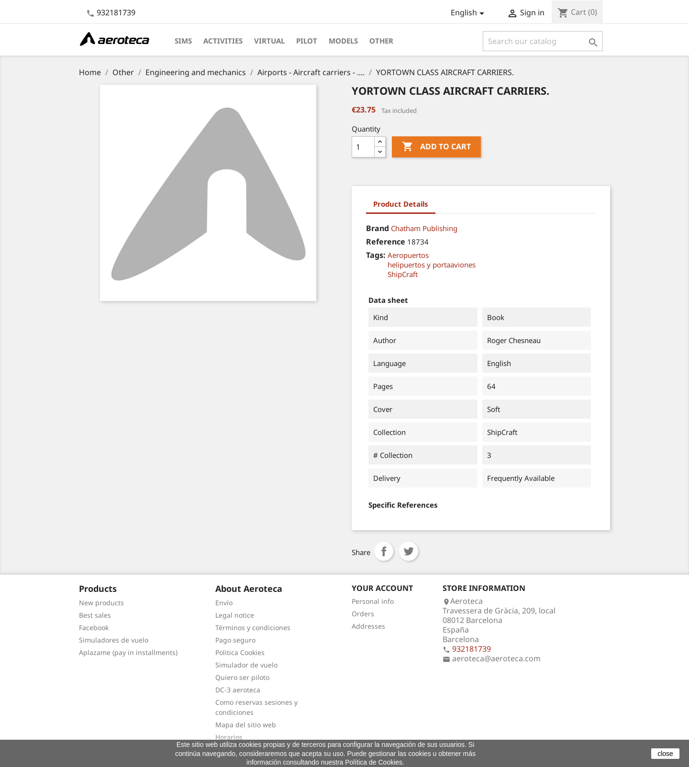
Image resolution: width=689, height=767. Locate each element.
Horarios (229, 737)
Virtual (269, 40)
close (665, 753)
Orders (363, 613)
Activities (223, 40)
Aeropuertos (408, 255)
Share (383, 551)
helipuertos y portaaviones (432, 264)
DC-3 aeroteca (237, 689)
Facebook (94, 627)
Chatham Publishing (424, 228)
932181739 (116, 12)
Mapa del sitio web (245, 724)
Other (381, 40)
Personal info (373, 601)
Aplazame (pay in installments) (128, 652)
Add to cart (436, 147)
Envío (224, 602)
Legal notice (234, 615)
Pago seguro (235, 640)
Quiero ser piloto (242, 677)
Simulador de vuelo (246, 664)
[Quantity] (363, 146)
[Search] (543, 41)
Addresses (368, 626)
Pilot (306, 40)
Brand (377, 228)
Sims (183, 40)
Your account (382, 588)
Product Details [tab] (400, 204)
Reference (385, 241)
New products (101, 602)
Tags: (376, 255)
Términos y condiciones (252, 627)
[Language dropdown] (469, 13)
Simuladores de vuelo (113, 640)
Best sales (95, 615)
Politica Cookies (240, 652)
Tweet (408, 551)
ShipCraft (403, 274)
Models (343, 40)
